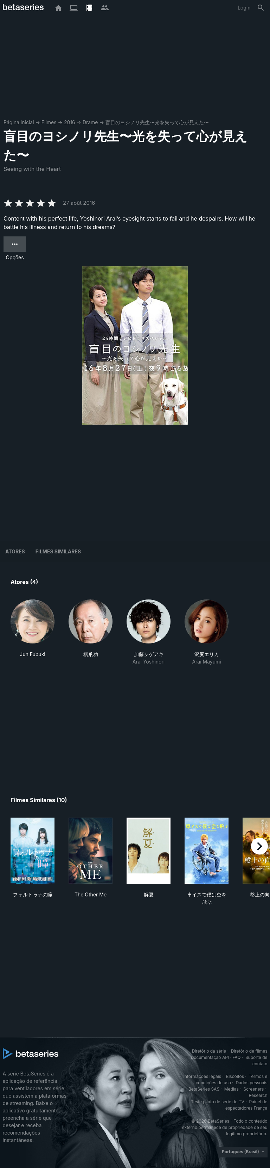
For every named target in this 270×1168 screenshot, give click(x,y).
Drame (90, 122)
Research (258, 1095)
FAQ (236, 1057)
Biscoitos (235, 1076)
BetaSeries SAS (203, 1089)
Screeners (253, 1089)
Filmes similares (58, 551)
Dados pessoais (252, 1082)
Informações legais (202, 1076)
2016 (69, 122)
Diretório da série (209, 1051)
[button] (32, 632)
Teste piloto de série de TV (217, 1101)
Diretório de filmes (249, 1051)
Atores (15, 551)
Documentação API (210, 1057)
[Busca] (261, 7)
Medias (231, 1089)
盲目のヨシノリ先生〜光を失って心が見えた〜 (157, 122)
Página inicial (19, 122)
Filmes (49, 122)
